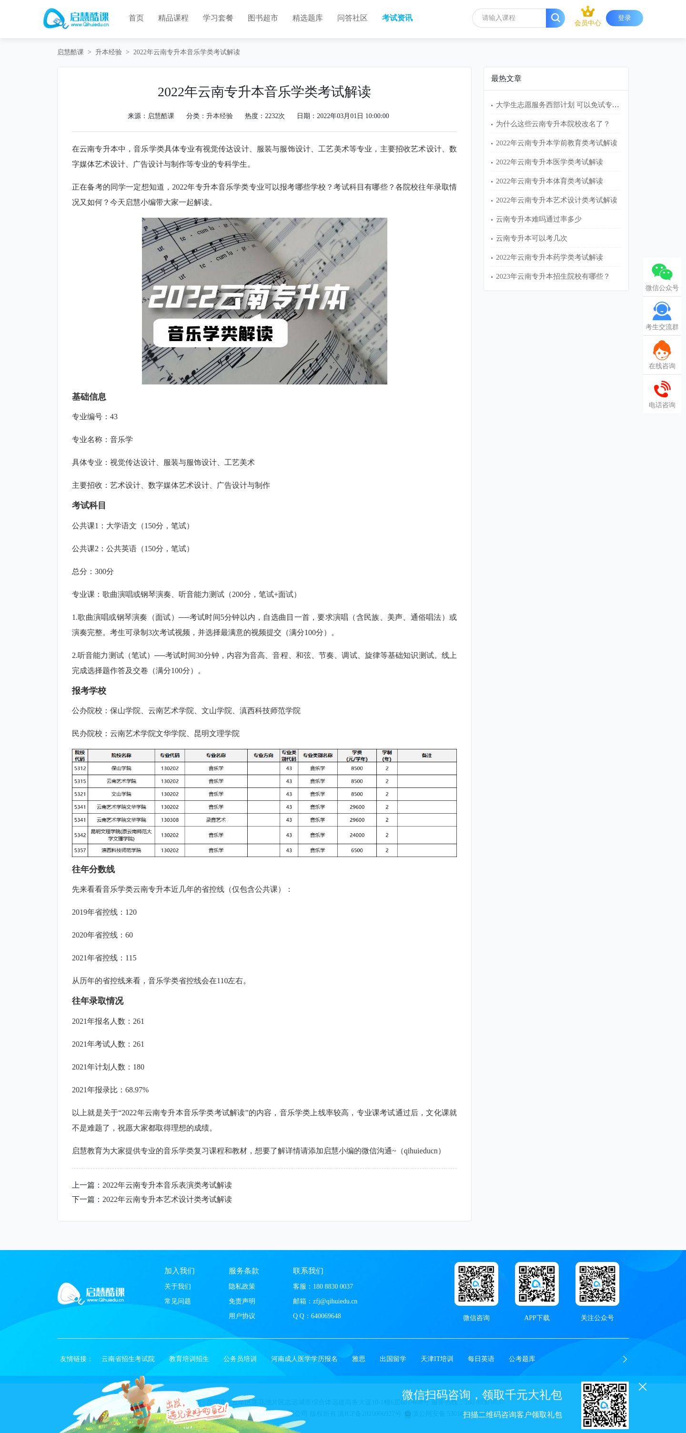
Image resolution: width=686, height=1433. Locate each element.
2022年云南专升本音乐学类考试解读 (186, 52)
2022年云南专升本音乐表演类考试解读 (167, 1185)
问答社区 (352, 18)
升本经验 (108, 52)
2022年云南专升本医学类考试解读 (549, 162)
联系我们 (308, 1271)
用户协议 (242, 1316)
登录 (624, 17)
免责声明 (242, 1301)
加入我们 (179, 1271)
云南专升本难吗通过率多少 (539, 219)
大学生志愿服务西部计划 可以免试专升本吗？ (568, 105)
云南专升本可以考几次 (531, 238)
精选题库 (308, 18)
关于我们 (177, 1286)
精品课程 (173, 18)
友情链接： (76, 1358)
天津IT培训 (437, 1358)
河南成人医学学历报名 (304, 1358)
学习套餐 (218, 18)
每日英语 (481, 1358)
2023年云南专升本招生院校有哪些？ (553, 276)
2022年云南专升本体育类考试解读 (549, 181)
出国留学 (393, 1358)
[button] (625, 1359)
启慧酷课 (70, 52)
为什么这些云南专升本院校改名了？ (553, 124)
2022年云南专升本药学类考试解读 (549, 257)
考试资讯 (397, 18)
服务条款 (244, 1271)
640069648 (326, 1316)
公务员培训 (240, 1358)
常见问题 (177, 1301)
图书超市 (263, 18)
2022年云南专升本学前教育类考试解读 (556, 143)
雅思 (358, 1358)
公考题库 (522, 1358)
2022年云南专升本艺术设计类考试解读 (167, 1199)
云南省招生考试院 (128, 1358)
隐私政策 (242, 1286)
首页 (136, 18)
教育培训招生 (189, 1358)
